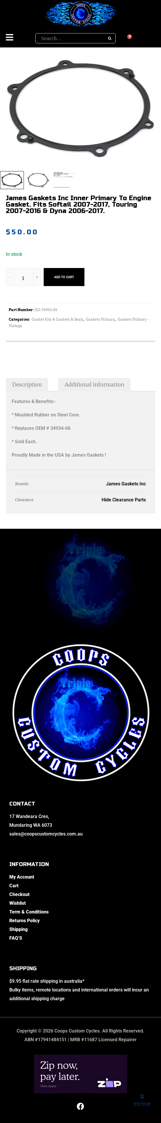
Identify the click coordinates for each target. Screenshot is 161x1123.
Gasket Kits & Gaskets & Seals (57, 319)
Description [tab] (27, 384)
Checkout (19, 894)
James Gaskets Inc (126, 484)
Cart (14, 885)
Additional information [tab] (94, 384)
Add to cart (64, 277)
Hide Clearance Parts (124, 500)
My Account (21, 877)
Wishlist (17, 903)
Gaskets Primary (100, 319)
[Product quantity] (23, 278)
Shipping (18, 929)
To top (142, 1102)
